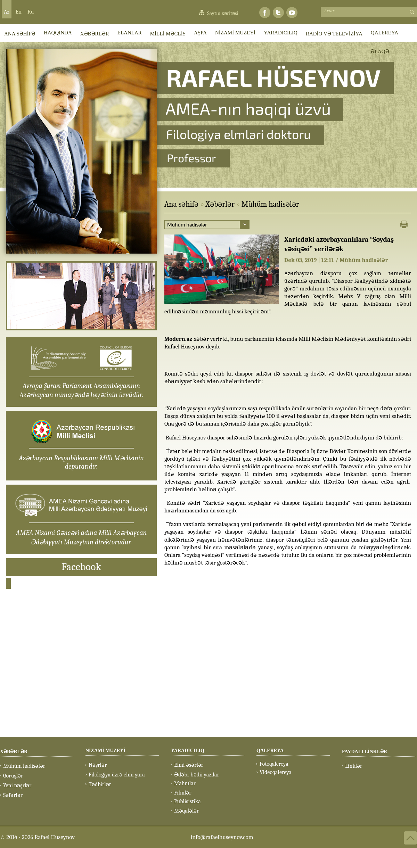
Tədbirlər (100, 784)
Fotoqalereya (274, 764)
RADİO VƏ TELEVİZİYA (334, 33)
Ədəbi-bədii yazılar (196, 775)
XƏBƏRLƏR (94, 33)
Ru (30, 12)
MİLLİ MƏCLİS (168, 33)
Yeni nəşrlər (17, 785)
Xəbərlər (219, 204)
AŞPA (200, 32)
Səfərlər (13, 795)
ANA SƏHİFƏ (19, 33)
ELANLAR (129, 32)
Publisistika (187, 801)
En (18, 12)
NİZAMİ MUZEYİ (235, 32)
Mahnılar (185, 783)
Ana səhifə (181, 204)
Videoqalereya (276, 772)
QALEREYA (384, 32)
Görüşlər (13, 776)
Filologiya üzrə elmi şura (117, 775)
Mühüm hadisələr (270, 204)
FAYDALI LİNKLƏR (364, 751)
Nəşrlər (98, 765)
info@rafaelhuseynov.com (222, 837)
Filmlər (182, 793)
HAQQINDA (58, 32)
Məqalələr (186, 811)
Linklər (353, 766)
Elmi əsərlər (188, 765)
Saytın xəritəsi (222, 13)
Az (6, 12)
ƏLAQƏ (380, 51)
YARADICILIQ (280, 32)
